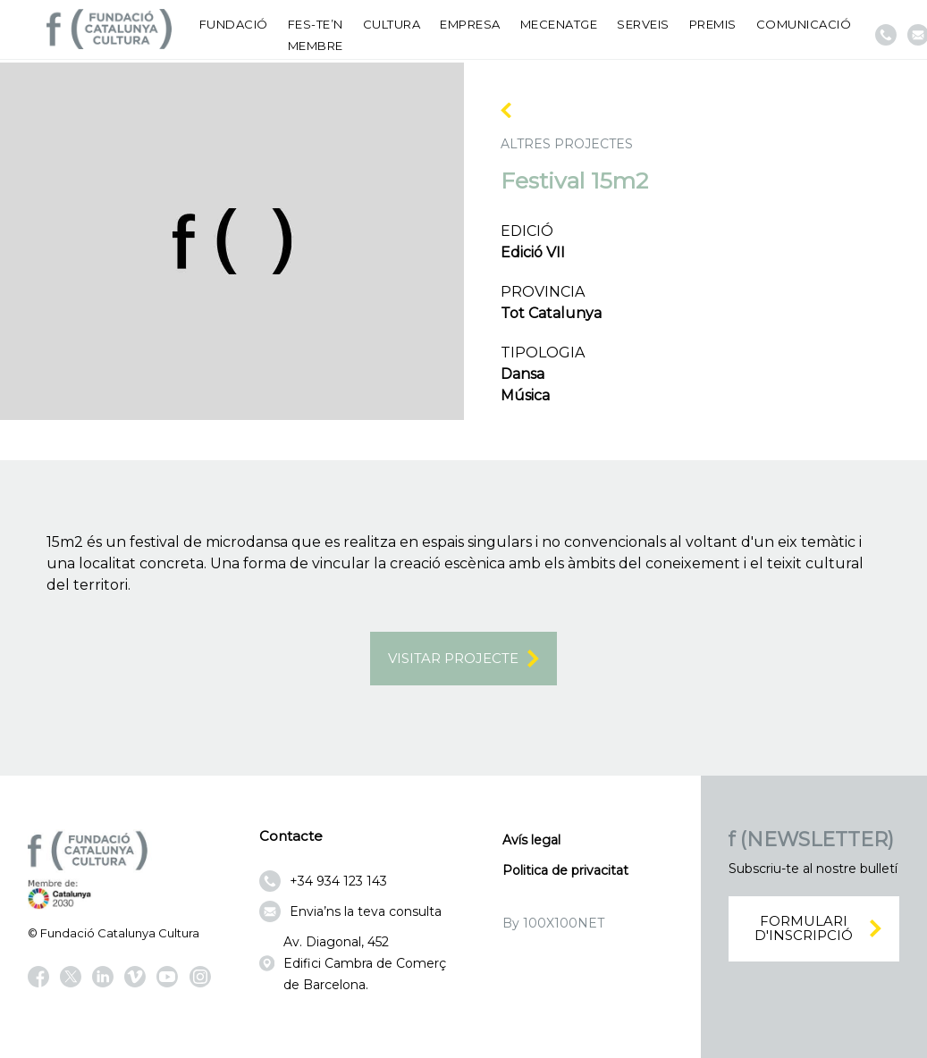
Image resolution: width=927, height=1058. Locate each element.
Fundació (233, 24)
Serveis (643, 24)
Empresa (470, 24)
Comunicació (804, 24)
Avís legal (531, 840)
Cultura (392, 24)
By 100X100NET (553, 923)
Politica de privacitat (565, 870)
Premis (713, 24)
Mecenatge (559, 24)
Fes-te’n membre (315, 35)
